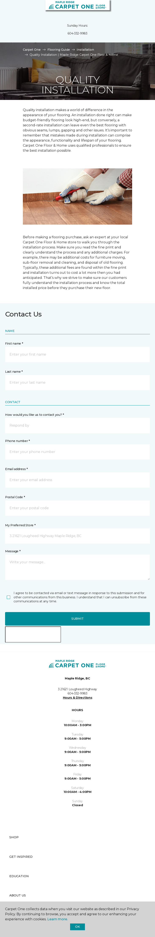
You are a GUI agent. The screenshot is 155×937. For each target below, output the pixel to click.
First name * (14, 343)
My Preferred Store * (20, 525)
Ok (77, 927)
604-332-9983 (77, 33)
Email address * (16, 469)
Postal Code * (15, 497)
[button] (138, 8)
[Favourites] (144, 8)
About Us (17, 895)
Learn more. (57, 919)
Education (19, 876)
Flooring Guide (58, 50)
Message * (12, 551)
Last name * (14, 371)
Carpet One (32, 50)
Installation (85, 50)
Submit (77, 619)
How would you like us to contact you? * (34, 414)
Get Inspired (21, 857)
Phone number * (17, 440)
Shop (14, 837)
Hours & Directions (77, 698)
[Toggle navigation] (6, 8)
